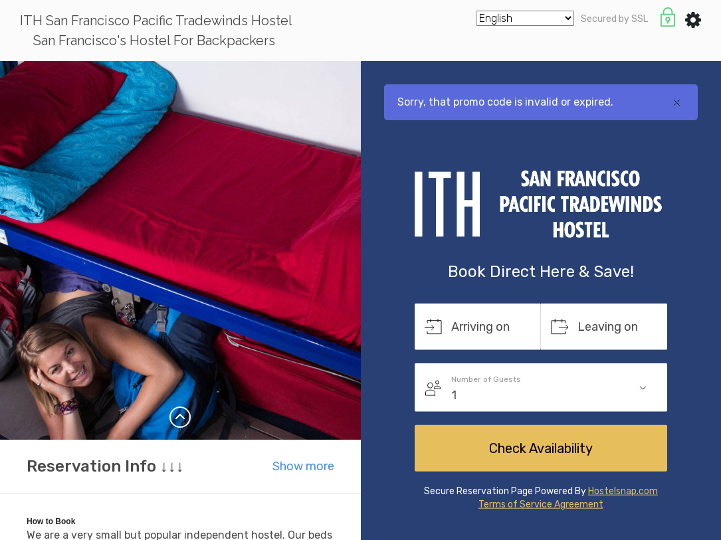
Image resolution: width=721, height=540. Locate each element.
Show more (303, 466)
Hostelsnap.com (623, 491)
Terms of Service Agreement (540, 504)
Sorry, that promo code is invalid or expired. (505, 102)
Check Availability (541, 448)
